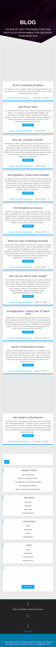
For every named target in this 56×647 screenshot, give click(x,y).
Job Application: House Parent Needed (28, 175)
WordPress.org (28, 560)
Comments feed (28, 557)
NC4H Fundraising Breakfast (28, 85)
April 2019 (28, 506)
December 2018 (28, 513)
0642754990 (28, 631)
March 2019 (28, 509)
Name (28, 572)
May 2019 (28, 502)
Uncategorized (28, 537)
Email (28, 579)
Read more (28, 125)
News (28, 533)
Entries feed (28, 553)
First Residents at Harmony (28, 208)
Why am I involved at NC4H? (28, 140)
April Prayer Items (28, 107)
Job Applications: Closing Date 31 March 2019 (28, 312)
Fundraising (28, 529)
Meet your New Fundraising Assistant (28, 241)
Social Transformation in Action (28, 347)
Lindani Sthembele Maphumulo (18, 98)
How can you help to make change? (28, 276)
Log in (28, 549)
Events (28, 526)
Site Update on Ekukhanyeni (28, 417)
